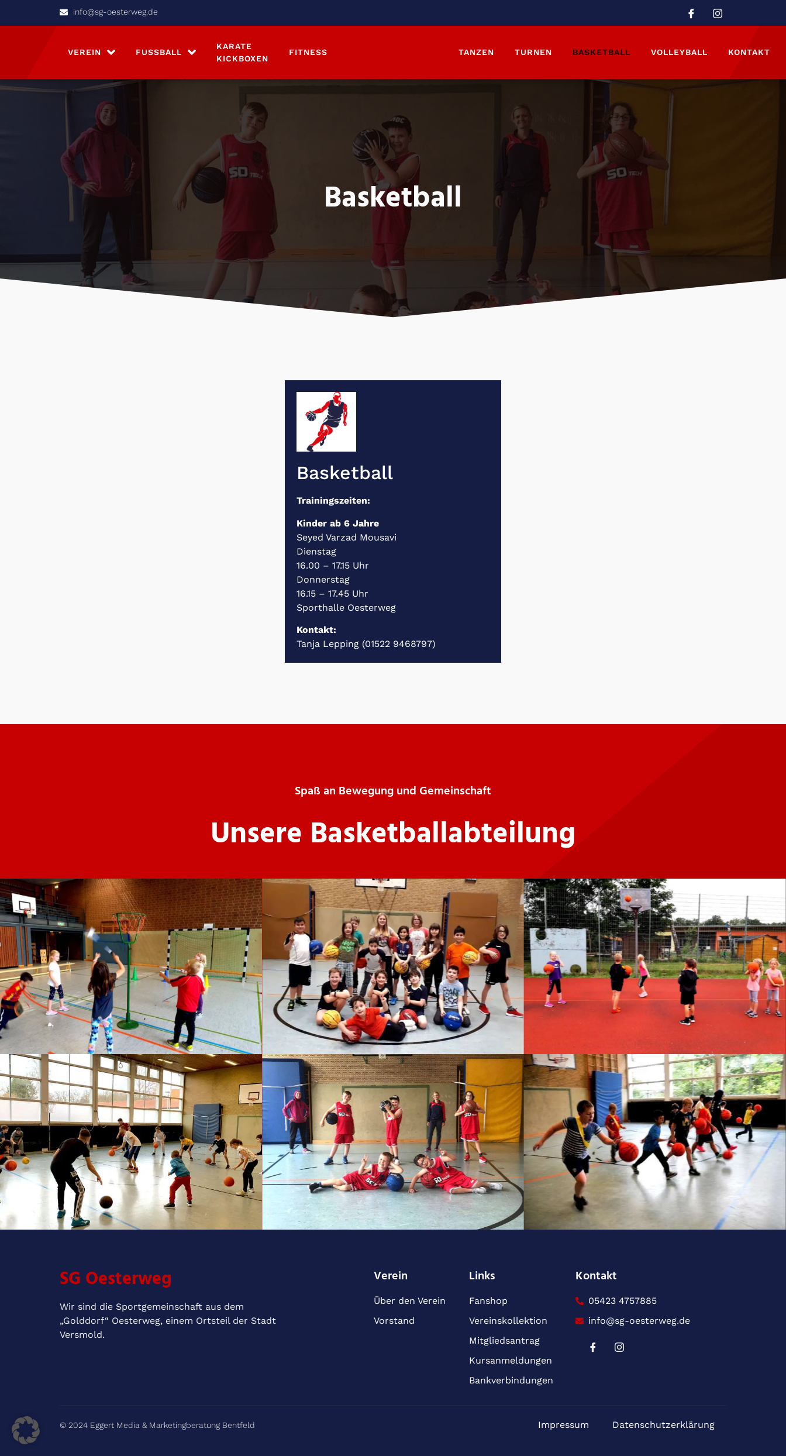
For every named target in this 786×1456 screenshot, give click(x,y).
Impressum (563, 1424)
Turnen (533, 52)
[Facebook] (691, 13)
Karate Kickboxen (242, 52)
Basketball (601, 52)
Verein (91, 52)
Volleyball (679, 52)
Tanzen (476, 52)
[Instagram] (717, 13)
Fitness (308, 52)
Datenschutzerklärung (663, 1424)
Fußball (166, 52)
